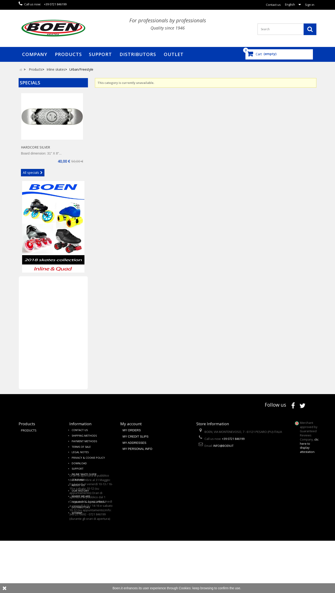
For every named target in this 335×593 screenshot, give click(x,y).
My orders (132, 435)
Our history (80, 495)
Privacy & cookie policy (88, 462)
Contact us (273, 5)
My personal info (137, 453)
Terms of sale (81, 451)
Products (68, 54)
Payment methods (84, 446)
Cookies (185, 588)
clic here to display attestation (309, 448)
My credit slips (136, 441)
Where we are (81, 501)
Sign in (309, 5)
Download (79, 468)
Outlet (174, 54)
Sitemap (77, 517)
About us (78, 490)
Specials (30, 82)
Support (100, 54)
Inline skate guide (84, 479)
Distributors (138, 54)
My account (131, 426)
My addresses (134, 447)
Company (34, 54)
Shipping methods (84, 440)
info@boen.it (223, 451)
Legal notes (80, 457)
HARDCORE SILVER (35, 149)
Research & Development (89, 506)
